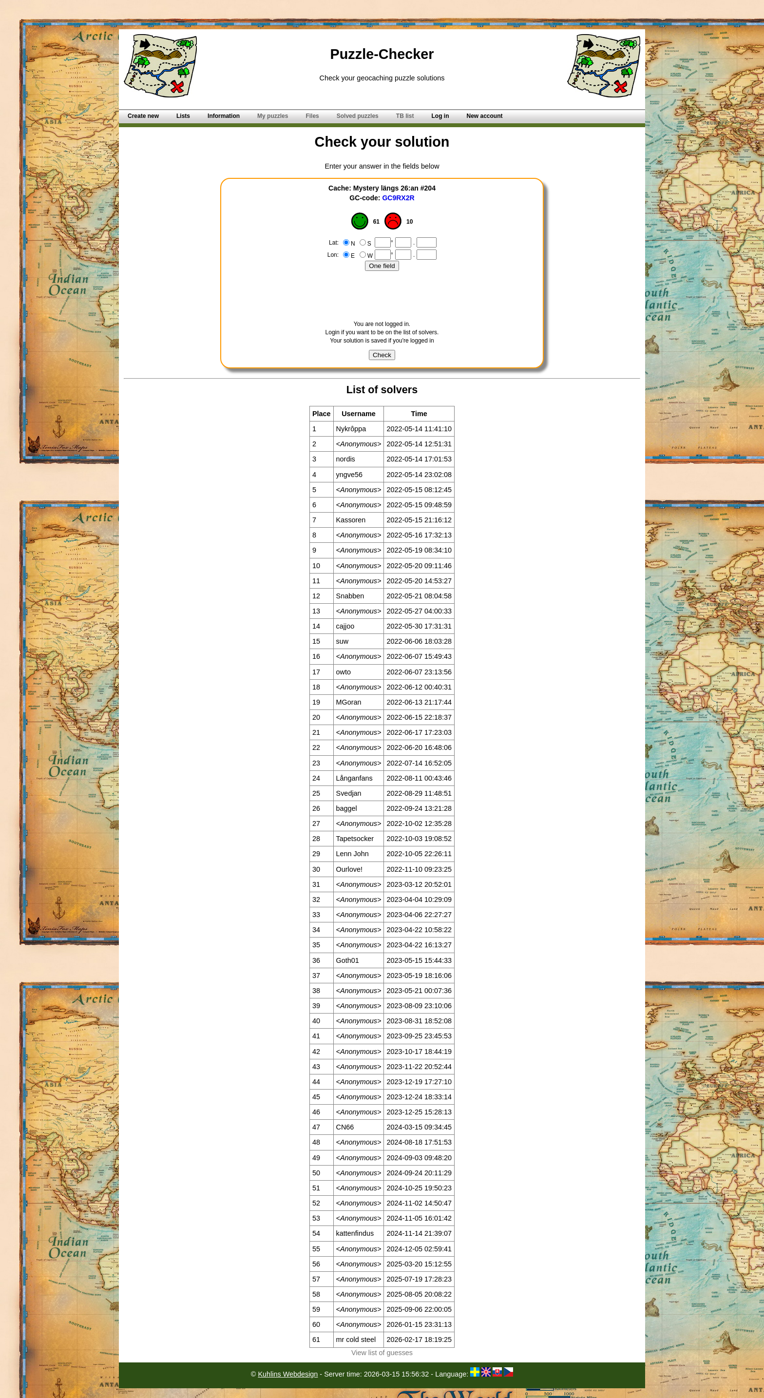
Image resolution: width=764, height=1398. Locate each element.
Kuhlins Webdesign (288, 1374)
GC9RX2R (398, 198)
